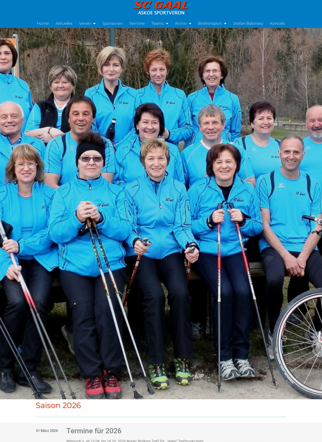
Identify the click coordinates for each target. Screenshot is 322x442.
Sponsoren (112, 23)
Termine (137, 23)
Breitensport (212, 23)
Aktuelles (63, 23)
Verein (87, 23)
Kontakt (277, 23)
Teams (159, 23)
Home (43, 23)
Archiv (183, 23)
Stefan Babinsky (248, 23)
